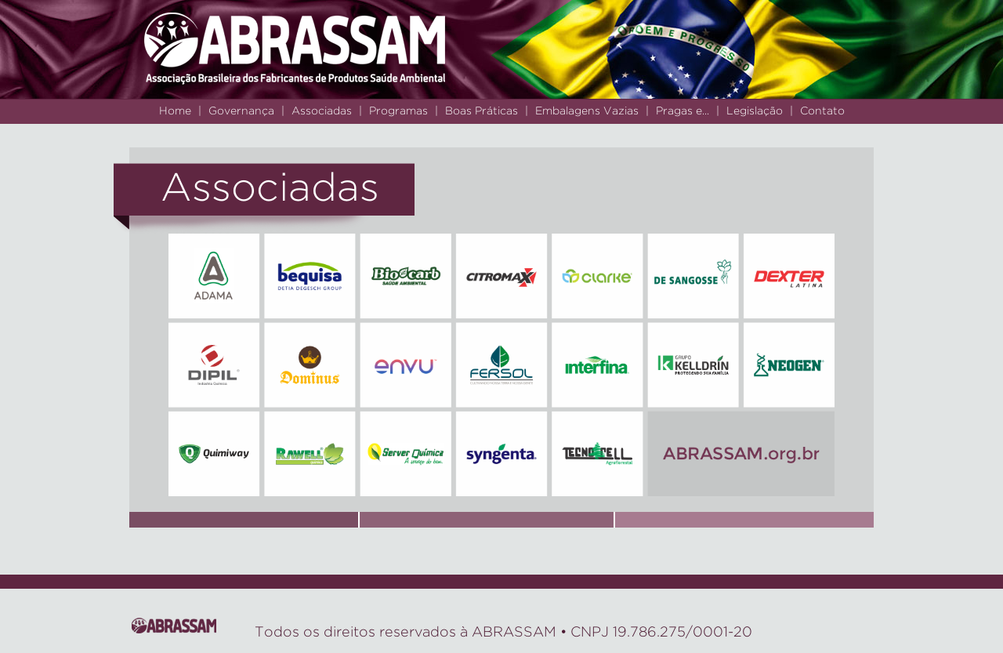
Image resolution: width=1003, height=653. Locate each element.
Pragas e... (682, 111)
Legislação (754, 111)
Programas (398, 111)
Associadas (321, 111)
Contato (822, 111)
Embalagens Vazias (587, 111)
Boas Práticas (481, 111)
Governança (241, 111)
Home (175, 111)
